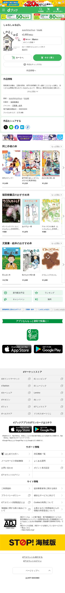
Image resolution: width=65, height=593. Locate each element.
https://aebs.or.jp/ (28, 530)
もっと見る (55, 146)
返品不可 (24, 49)
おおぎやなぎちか (28, 30)
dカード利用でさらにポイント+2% (32, 47)
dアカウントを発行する (32, 557)
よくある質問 (39, 461)
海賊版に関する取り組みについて (13, 509)
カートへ (19, 58)
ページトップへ (32, 571)
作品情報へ (31, 70)
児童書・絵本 (17, 106)
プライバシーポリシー (11, 495)
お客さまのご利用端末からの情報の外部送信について (46, 509)
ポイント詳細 (28, 42)
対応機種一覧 (39, 454)
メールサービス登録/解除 (12, 461)
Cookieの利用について (43, 502)
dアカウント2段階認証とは (13, 502)
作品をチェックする (34, 64)
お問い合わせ (7, 468)
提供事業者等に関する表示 (45, 488)
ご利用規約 (6, 488)
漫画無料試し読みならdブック (11, 309)
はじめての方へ (10, 453)
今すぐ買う (49, 58)
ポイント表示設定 (41, 468)
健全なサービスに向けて (44, 495)
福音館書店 (15, 102)
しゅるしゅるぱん (43, 309)
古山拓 (39, 30)
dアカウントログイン (10, 475)
